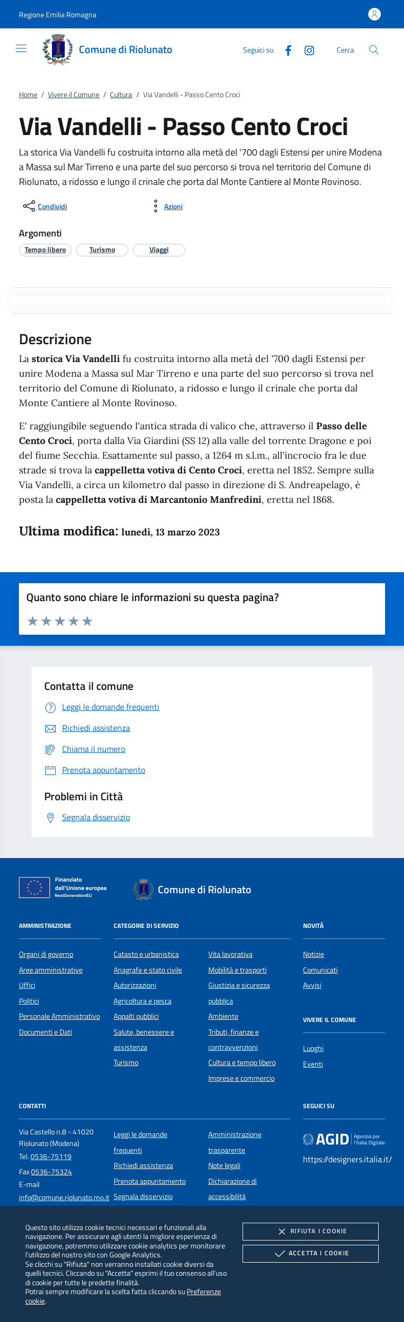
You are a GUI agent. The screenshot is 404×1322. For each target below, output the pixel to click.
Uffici (27, 985)
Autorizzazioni (135, 985)
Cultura (121, 94)
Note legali (224, 1165)
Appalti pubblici (136, 1016)
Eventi (313, 1064)
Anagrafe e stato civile (148, 970)
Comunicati (320, 970)
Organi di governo (46, 954)
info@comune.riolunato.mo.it (64, 1197)
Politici (29, 1001)
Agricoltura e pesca (142, 1001)
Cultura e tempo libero (242, 1062)
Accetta (310, 1253)
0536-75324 (51, 1172)
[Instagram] (305, 49)
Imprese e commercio (241, 1078)
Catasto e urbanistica (146, 954)
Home (28, 94)
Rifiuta (310, 1231)
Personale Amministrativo (59, 1016)
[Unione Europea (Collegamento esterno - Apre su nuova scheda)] (66, 889)
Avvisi (312, 985)
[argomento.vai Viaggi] (159, 249)
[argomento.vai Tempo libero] (45, 249)
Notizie (313, 954)
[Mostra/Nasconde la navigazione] (21, 48)
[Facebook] (284, 49)
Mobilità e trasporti (237, 970)
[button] (57, 14)
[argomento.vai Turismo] (102, 249)
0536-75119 (51, 1156)
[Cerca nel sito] (373, 49)
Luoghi (313, 1048)
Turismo (126, 1062)
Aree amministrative (51, 970)
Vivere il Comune (73, 94)
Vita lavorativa (230, 954)
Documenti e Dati (45, 1032)
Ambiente (223, 1016)
